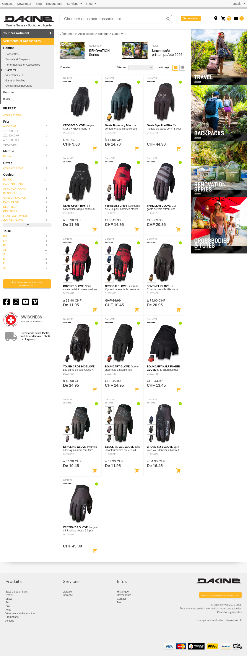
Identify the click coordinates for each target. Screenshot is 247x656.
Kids (6, 99)
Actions (9, 620)
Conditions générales (229, 612)
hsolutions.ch (234, 620)
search (168, 19)
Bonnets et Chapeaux (17, 59)
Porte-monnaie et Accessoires (22, 64)
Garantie (68, 595)
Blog (39, 3)
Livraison (68, 591)
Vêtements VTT (14, 75)
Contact (7, 3)
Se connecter (190, 18)
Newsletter (24, 3)
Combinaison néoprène (18, 85)
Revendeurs (54, 3)
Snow (8, 598)
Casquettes (12, 54)
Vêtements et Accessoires (22, 41)
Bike (7, 606)
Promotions (12, 617)
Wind (8, 609)
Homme (103, 34)
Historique (123, 591)
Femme (8, 92)
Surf (7, 602)
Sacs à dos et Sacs (16, 591)
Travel (9, 595)
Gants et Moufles (15, 80)
